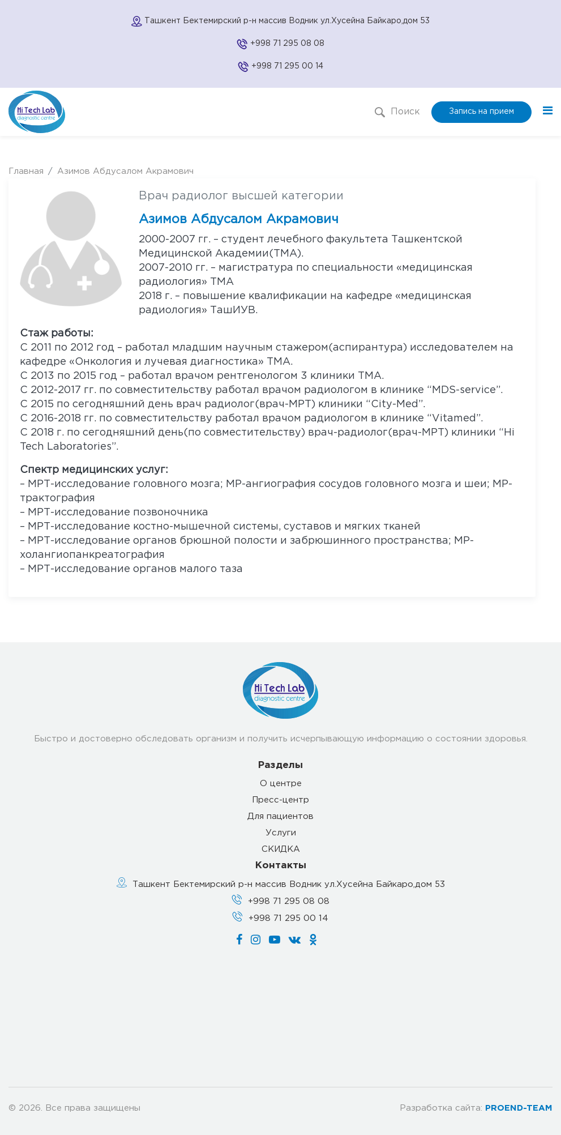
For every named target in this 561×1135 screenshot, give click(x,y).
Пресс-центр (280, 800)
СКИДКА (281, 849)
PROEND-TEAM (519, 1108)
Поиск (397, 112)
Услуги (280, 833)
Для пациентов (280, 816)
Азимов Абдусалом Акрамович (125, 171)
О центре (281, 783)
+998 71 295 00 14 (287, 66)
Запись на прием (481, 111)
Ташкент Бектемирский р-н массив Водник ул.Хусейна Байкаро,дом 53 (288, 884)
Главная (26, 171)
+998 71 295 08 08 (287, 43)
